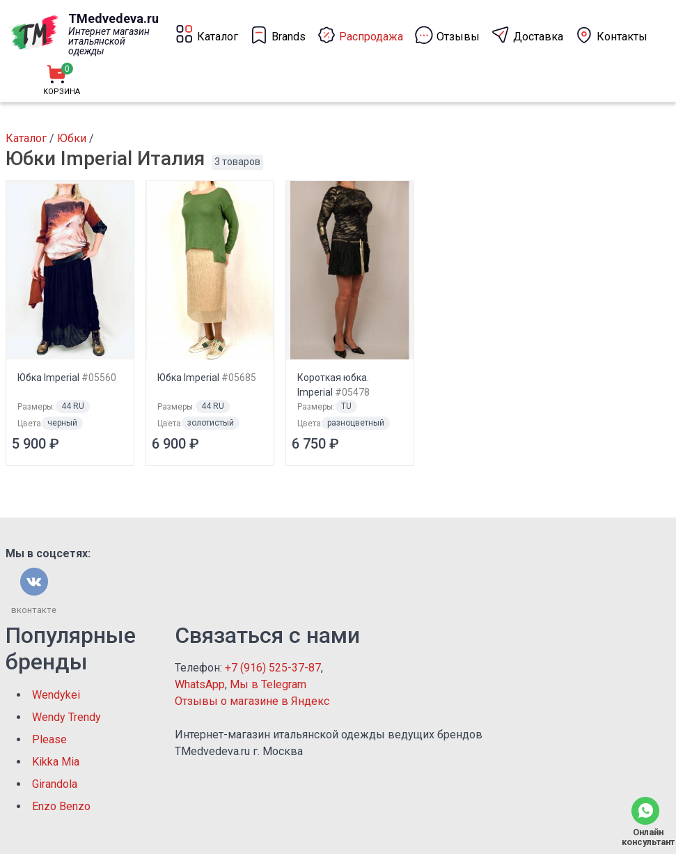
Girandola (54, 784)
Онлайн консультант (645, 837)
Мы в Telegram (268, 684)
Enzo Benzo (61, 806)
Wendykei (56, 694)
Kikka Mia (55, 761)
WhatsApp (200, 684)
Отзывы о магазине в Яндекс (252, 701)
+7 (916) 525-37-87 (273, 667)
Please (49, 739)
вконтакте (33, 610)
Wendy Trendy (66, 717)
